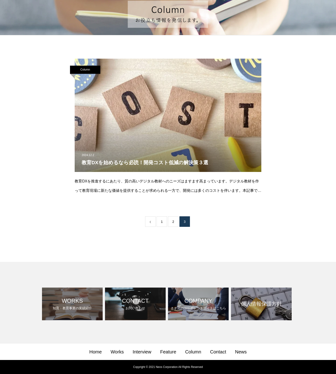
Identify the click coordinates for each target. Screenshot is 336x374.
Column (85, 69)
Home (95, 351)
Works (117, 351)
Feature (168, 351)
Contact (218, 351)
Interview (142, 351)
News (241, 351)
